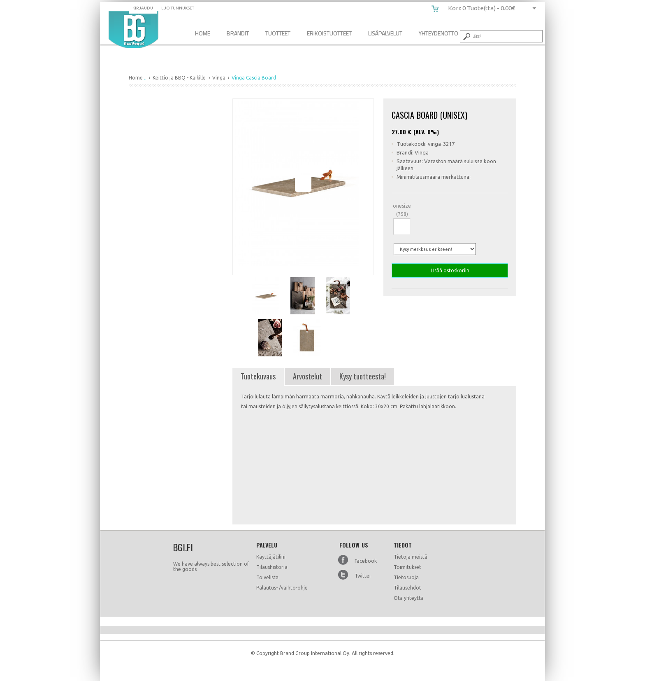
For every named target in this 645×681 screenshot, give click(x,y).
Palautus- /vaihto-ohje (282, 587)
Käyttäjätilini (270, 556)
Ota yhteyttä (409, 598)
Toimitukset (407, 567)
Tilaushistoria (272, 567)
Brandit (238, 33)
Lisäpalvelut (385, 33)
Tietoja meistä (410, 556)
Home (202, 33)
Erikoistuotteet (329, 33)
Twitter (363, 575)
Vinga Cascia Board (133, 29)
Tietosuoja (406, 577)
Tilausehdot (407, 587)
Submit (466, 36)
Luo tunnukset (177, 8)
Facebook (366, 561)
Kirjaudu (142, 8)
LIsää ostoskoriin (450, 270)
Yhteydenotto (438, 33)
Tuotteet (277, 33)
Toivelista (267, 577)
